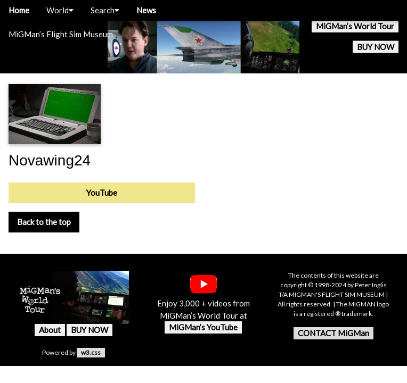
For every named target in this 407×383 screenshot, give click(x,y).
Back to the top (44, 222)
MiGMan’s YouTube (203, 327)
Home (19, 10)
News (146, 10)
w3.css (91, 352)
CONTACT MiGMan (333, 333)
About (50, 330)
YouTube (101, 192)
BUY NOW (375, 47)
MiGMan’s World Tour (355, 26)
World (60, 10)
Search (105, 10)
